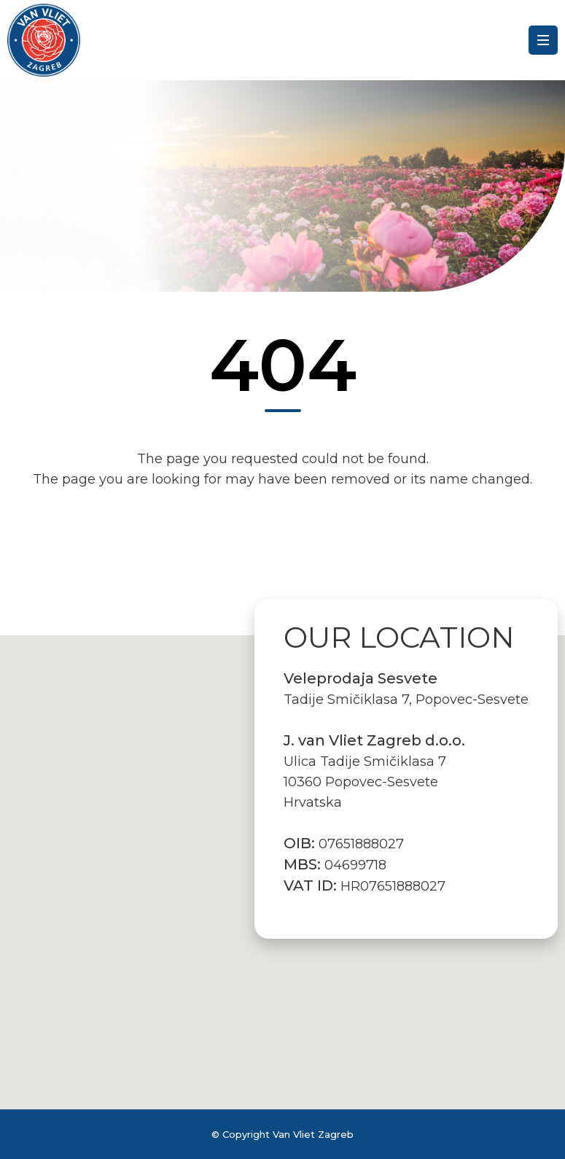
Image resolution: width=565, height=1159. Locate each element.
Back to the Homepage (283, 544)
